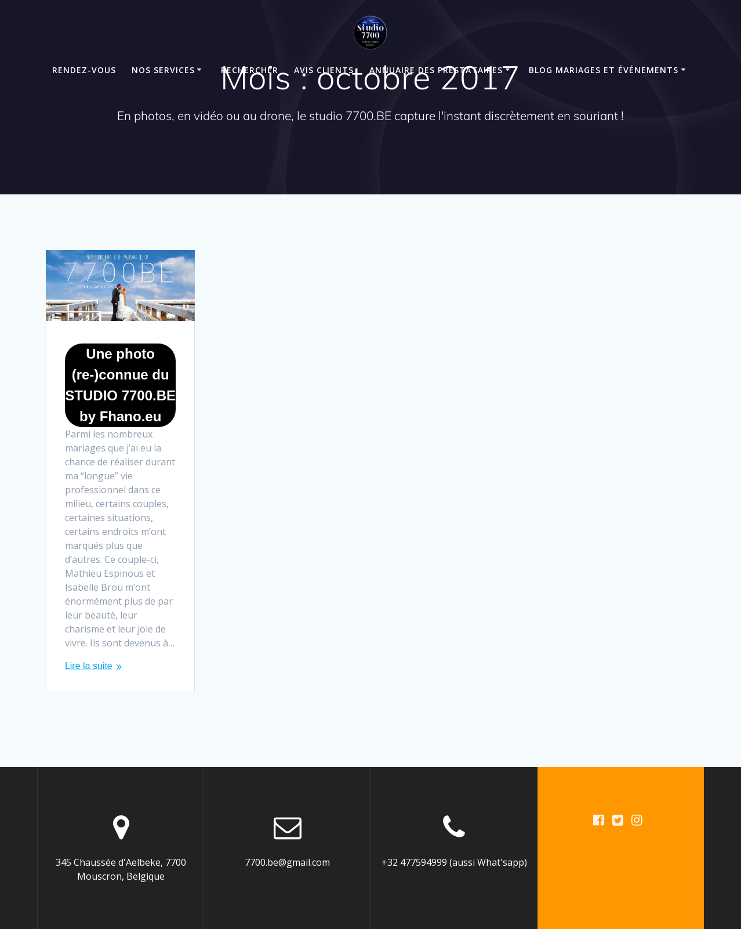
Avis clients (324, 69)
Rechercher (249, 69)
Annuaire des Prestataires (436, 69)
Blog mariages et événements (603, 69)
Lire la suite (88, 666)
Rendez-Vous (84, 69)
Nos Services (163, 69)
